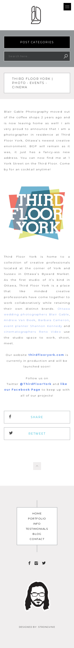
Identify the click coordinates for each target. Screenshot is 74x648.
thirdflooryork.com (46, 355)
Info (37, 523)
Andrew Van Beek (20, 320)
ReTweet (37, 433)
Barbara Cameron (53, 320)
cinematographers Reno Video (32, 331)
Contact (37, 539)
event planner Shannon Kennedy (33, 326)
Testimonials (37, 528)
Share (37, 417)
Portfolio (37, 518)
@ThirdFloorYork (36, 384)
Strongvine (46, 627)
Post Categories (37, 42)
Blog (37, 533)
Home (37, 513)
